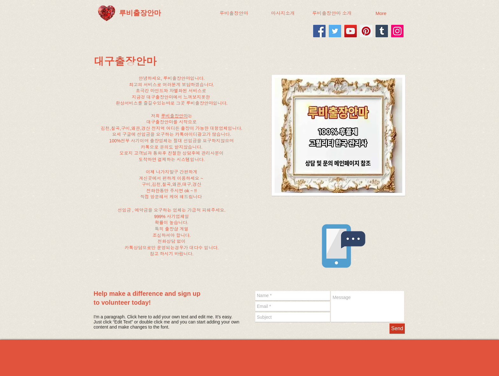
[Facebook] (319, 31)
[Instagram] (397, 31)
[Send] (397, 328)
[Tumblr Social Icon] (382, 31)
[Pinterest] (366, 31)
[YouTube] (350, 31)
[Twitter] (335, 31)
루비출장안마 (174, 115)
